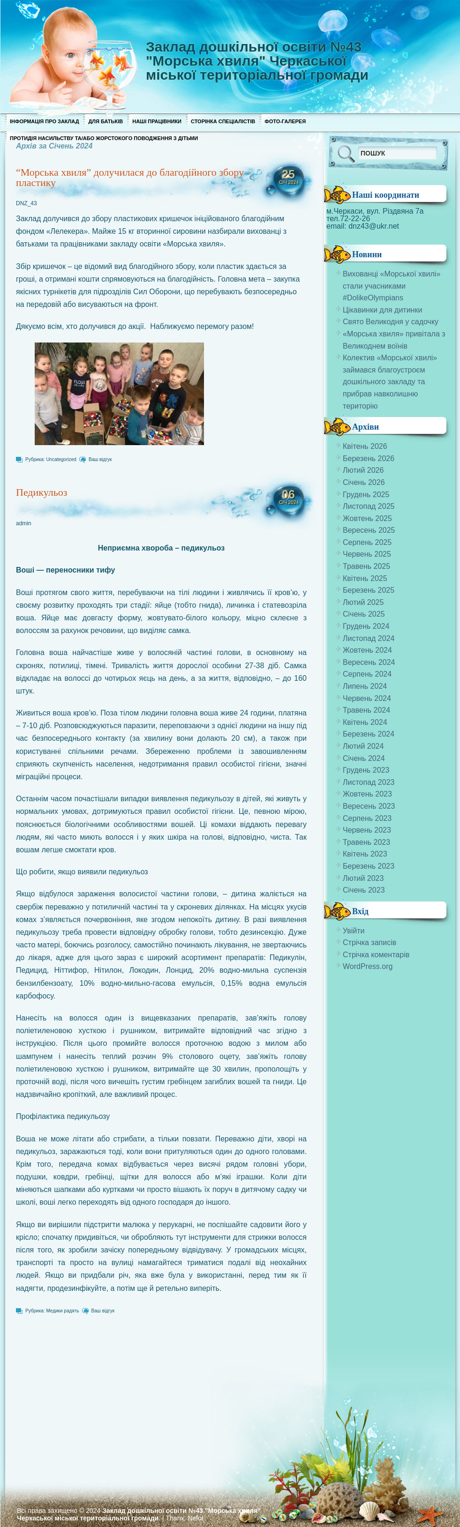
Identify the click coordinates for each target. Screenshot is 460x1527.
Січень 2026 (364, 482)
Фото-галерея (285, 121)
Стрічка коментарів (376, 955)
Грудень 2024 (366, 626)
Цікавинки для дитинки (382, 310)
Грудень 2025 (366, 495)
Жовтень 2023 (367, 794)
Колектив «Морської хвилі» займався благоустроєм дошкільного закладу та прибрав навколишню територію (390, 382)
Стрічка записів (369, 942)
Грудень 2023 (366, 770)
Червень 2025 (367, 554)
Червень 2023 (367, 830)
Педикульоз (41, 492)
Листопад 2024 (368, 638)
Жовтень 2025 (367, 518)
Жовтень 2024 (367, 650)
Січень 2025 (364, 614)
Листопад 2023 (368, 782)
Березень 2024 (368, 734)
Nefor (196, 1518)
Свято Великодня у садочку (390, 322)
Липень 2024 (365, 686)
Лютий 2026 (363, 470)
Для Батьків (105, 121)
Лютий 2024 (363, 746)
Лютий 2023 (363, 878)
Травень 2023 (366, 842)
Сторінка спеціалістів (223, 121)
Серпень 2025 (367, 542)
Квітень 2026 (365, 446)
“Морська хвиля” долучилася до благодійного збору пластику (130, 177)
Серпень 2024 (367, 674)
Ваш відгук (100, 459)
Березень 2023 (368, 866)
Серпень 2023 (367, 818)
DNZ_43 (26, 203)
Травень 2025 (366, 566)
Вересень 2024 (369, 662)
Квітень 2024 (365, 722)
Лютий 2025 (363, 602)
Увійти (354, 931)
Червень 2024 (367, 698)
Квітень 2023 (365, 854)
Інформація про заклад (44, 121)
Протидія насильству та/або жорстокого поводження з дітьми (104, 138)
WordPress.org (367, 966)
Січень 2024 (364, 758)
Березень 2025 (368, 590)
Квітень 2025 (365, 578)
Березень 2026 (368, 458)
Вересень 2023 (369, 806)
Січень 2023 (364, 890)
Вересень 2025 (369, 530)
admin (23, 523)
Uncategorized (61, 459)
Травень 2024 (366, 710)
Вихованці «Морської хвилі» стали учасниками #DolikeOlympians (391, 286)
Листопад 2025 (368, 506)
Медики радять (62, 1310)
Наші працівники (156, 121)
